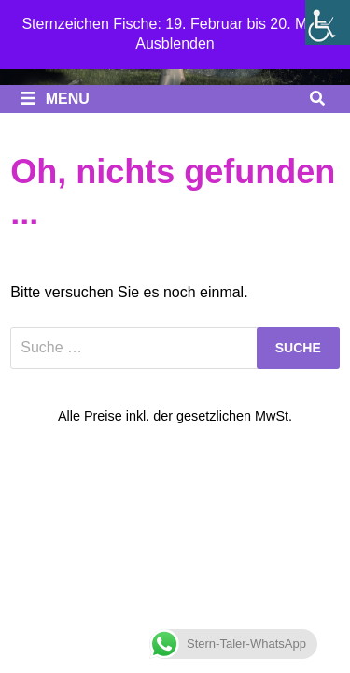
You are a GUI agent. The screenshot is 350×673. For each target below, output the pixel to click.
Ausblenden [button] (175, 43)
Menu (55, 98)
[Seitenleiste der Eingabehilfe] (327, 22)
